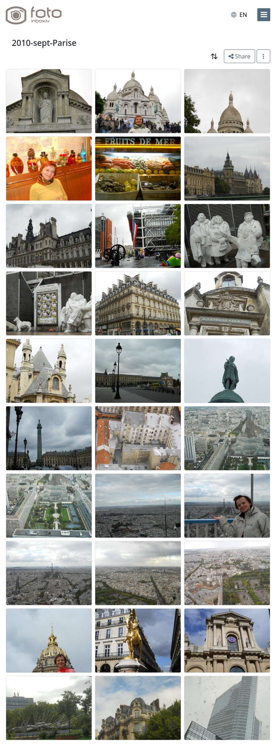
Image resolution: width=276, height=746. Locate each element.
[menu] (263, 14)
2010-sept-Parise (44, 42)
